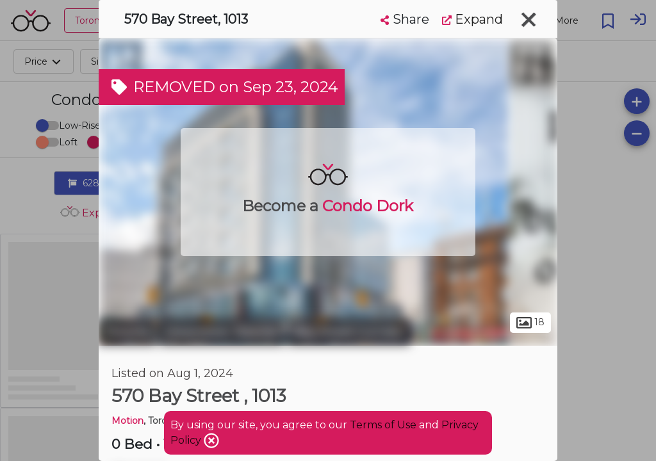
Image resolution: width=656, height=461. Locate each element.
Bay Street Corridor (349, 332)
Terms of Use (383, 425)
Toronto (127, 332)
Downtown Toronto (222, 332)
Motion (127, 420)
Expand (472, 19)
